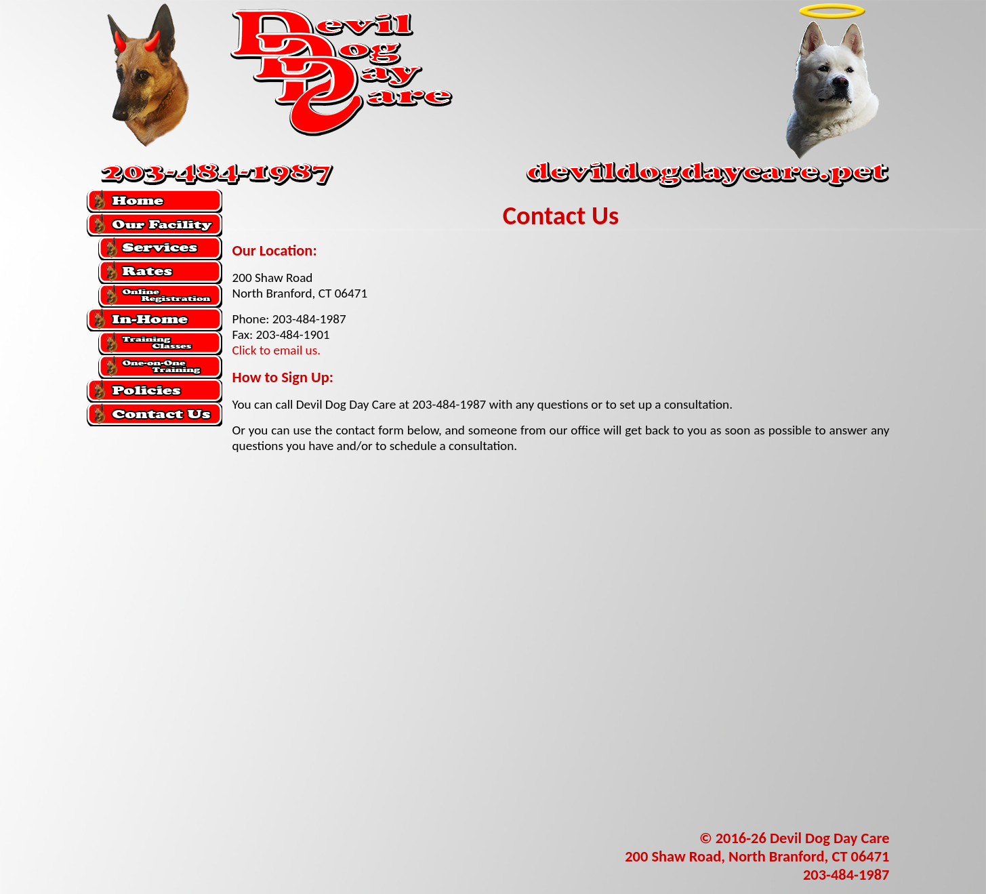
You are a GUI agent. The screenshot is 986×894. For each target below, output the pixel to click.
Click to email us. (276, 350)
